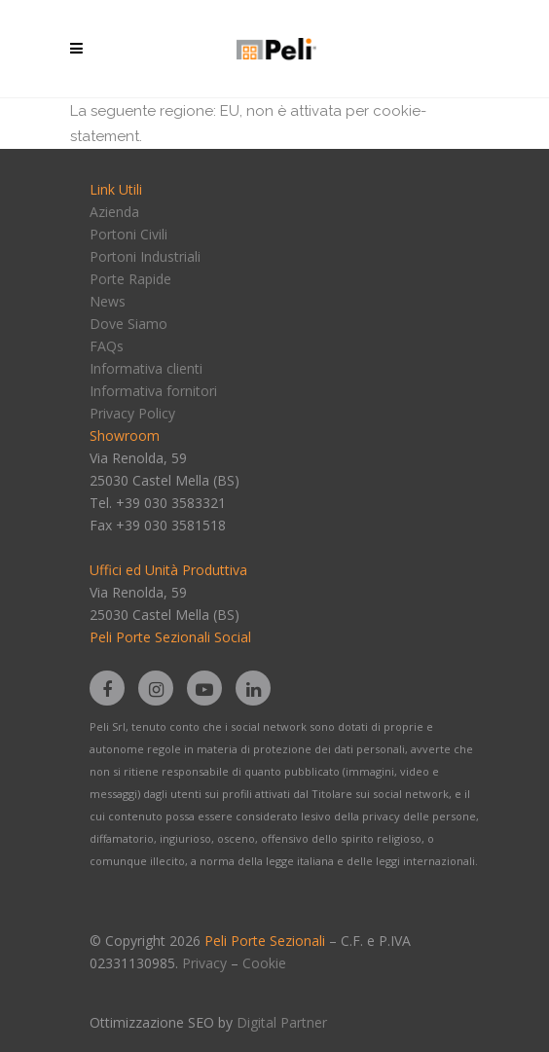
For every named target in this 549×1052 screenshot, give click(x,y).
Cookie (264, 963)
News (108, 301)
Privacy (204, 963)
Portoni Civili (128, 234)
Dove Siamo (128, 323)
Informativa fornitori (153, 390)
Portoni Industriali (145, 256)
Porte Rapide (130, 279)
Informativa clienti (146, 368)
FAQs (107, 346)
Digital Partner (282, 1022)
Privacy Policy (132, 413)
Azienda (114, 211)
